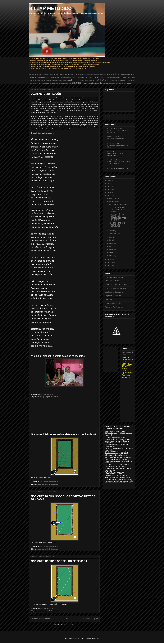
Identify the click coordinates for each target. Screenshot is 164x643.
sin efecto (60, 83)
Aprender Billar (113, 143)
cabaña (81, 74)
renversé (38, 83)
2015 (109, 186)
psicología (131, 80)
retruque (44, 83)
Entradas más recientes (40, 619)
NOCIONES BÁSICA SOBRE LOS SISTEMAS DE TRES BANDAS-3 (117, 217)
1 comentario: (48, 394)
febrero (112, 252)
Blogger (96, 638)
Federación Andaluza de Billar (115, 288)
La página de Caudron (113, 296)
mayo (111, 243)
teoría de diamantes (100, 83)
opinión (100, 80)
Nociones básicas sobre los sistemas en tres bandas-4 (63, 434)
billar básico (74, 74)
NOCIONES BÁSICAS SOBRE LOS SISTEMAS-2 (59, 561)
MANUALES (84, 77)
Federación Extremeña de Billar (116, 284)
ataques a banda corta (50, 74)
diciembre (113, 198)
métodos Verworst (45, 80)
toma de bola (111, 83)
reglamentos (32, 83)
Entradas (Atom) (69, 624)
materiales (114, 77)
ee (95, 74)
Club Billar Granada (114, 128)
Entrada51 (111, 152)
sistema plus (67, 83)
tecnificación (87, 83)
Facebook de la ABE (112, 281)
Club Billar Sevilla (114, 160)
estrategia (125, 74)
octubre (112, 231)
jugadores (72, 77)
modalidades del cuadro (88, 80)
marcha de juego (97, 77)
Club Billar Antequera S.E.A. (118, 168)
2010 (109, 263)
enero (111, 256)
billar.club (108, 299)
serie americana (51, 83)
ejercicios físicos (100, 74)
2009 (109, 266)
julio (111, 237)
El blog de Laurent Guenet (114, 277)
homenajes (65, 77)
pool (116, 80)
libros (78, 77)
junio (111, 240)
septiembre (113, 234)
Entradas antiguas (90, 619)
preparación (122, 80)
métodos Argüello (34, 80)
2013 (109, 192)
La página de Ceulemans (114, 292)
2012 (109, 196)
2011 (109, 259)
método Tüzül (131, 77)
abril (111, 246)
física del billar (51, 77)
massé (109, 77)
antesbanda (38, 74)
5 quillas (31, 74)
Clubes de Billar (89, 74)
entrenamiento (112, 74)
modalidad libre (73, 80)
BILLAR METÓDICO (50, 8)
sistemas (76, 82)
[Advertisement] (64, 415)
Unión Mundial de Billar (113, 303)
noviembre (113, 201)
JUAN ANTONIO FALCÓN (46, 93)
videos (128, 83)
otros (106, 80)
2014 (109, 189)
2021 (109, 180)
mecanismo (121, 77)
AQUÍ (42, 477)
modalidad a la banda (59, 80)
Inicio (66, 619)
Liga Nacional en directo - (116, 139)
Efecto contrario (113, 137)
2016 (109, 183)
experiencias (42, 77)
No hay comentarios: (51, 482)
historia (59, 77)
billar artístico (63, 74)
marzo (111, 249)
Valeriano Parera (121, 83)
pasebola (111, 80)
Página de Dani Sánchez (114, 307)
